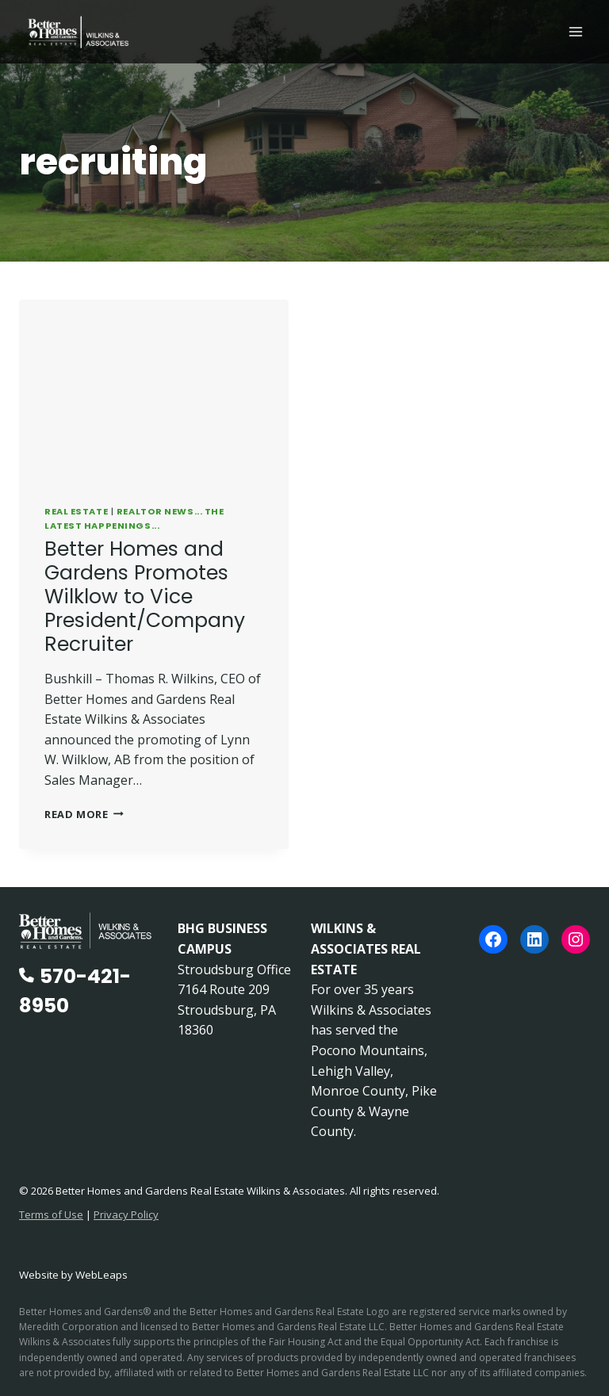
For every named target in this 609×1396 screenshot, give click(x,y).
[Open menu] (575, 31)
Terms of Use (51, 1214)
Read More (84, 814)
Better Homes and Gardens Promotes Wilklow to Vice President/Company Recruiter (144, 596)
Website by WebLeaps (73, 1275)
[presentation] (154, 390)
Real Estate (76, 511)
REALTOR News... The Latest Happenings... (134, 518)
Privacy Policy (126, 1214)
